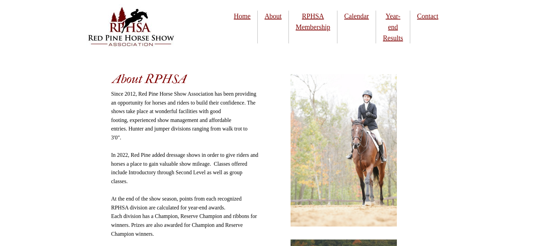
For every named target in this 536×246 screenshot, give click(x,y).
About (273, 16)
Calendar (356, 16)
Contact (427, 16)
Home (242, 16)
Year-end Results (393, 27)
